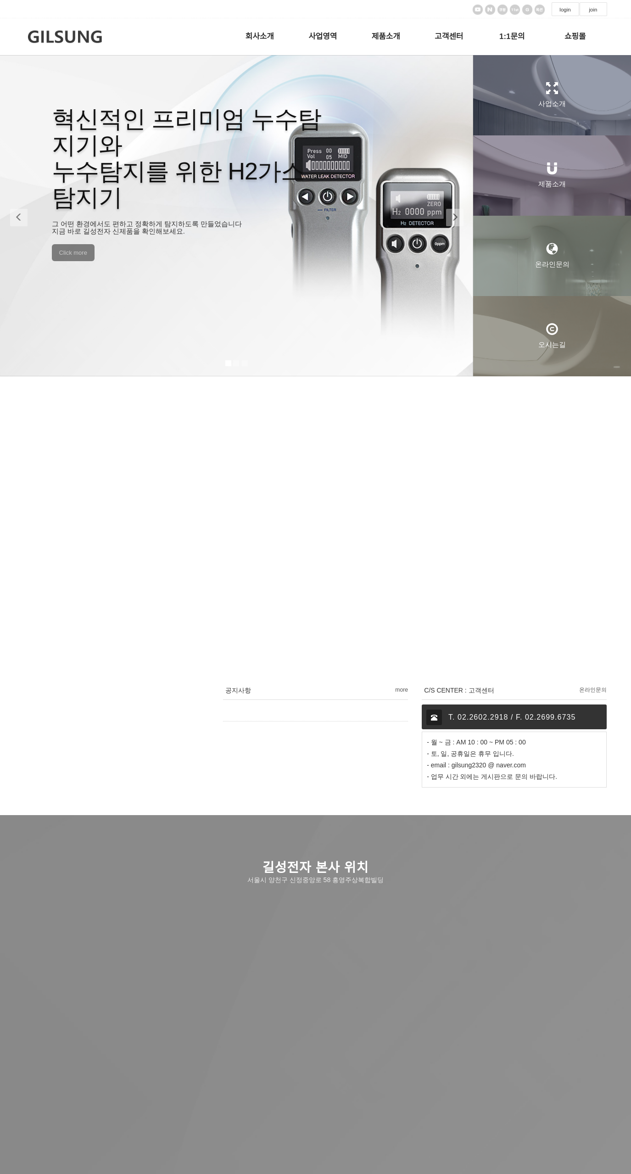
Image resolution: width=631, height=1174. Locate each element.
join (593, 9)
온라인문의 (593, 690)
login (564, 9)
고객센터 (449, 36)
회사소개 (260, 36)
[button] (16, 215)
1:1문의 (512, 36)
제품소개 (386, 36)
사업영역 (322, 36)
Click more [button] (73, 252)
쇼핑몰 (575, 36)
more (401, 690)
